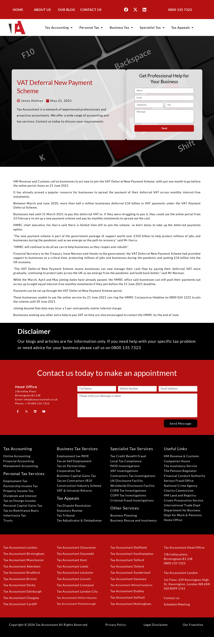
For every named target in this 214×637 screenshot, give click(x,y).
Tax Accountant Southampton (131, 553)
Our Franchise (193, 624)
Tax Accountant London (20, 547)
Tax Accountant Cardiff (20, 604)
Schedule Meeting (177, 604)
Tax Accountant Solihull (127, 597)
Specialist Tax (152, 27)
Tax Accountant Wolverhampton (131, 585)
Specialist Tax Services (131, 448)
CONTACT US (90, 10)
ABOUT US (42, 10)
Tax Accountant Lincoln (74, 579)
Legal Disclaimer (156, 624)
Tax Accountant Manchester (23, 560)
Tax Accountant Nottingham (130, 604)
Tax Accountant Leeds (72, 566)
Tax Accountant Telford (127, 560)
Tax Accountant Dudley (127, 591)
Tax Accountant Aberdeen (22, 566)
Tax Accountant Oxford (127, 566)
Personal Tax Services (23, 473)
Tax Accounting (59, 27)
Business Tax (121, 27)
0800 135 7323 (180, 10)
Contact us (172, 598)
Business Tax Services (77, 448)
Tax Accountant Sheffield (128, 547)
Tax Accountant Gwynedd (75, 553)
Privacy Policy (115, 624)
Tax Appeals (182, 27)
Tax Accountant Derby (19, 585)
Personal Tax (91, 27)
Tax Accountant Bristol (20, 579)
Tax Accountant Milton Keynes (77, 597)
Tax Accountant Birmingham (23, 553)
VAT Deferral (141, 253)
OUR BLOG (66, 10)
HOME (18, 10)
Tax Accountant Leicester (75, 572)
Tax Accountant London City (77, 591)
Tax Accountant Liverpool (75, 585)
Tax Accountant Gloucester (76, 547)
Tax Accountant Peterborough (76, 603)
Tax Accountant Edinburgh (22, 591)
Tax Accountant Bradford (21, 572)
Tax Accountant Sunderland (130, 572)
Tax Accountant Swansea (128, 579)
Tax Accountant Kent (72, 560)
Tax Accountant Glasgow (21, 598)
